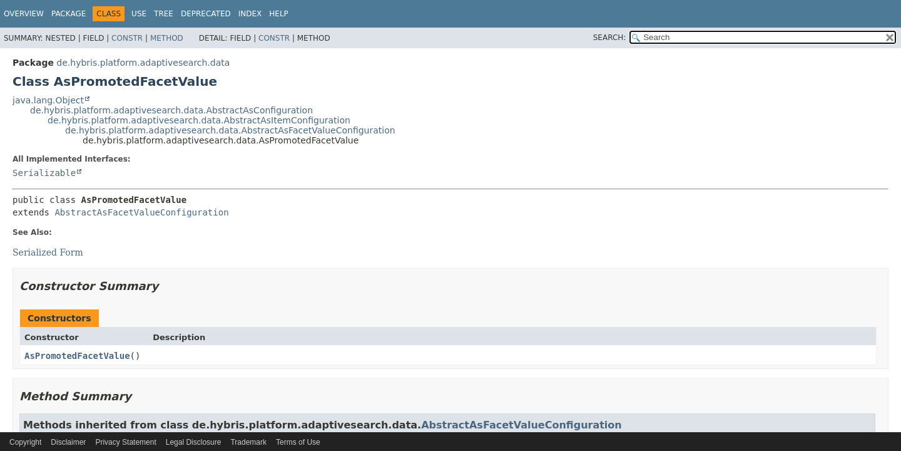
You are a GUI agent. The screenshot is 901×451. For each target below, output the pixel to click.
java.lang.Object (48, 100)
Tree (163, 13)
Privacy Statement (125, 442)
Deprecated (206, 13)
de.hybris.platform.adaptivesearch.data (143, 63)
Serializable (44, 173)
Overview (24, 13)
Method (166, 38)
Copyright (25, 442)
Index (250, 13)
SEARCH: (609, 37)
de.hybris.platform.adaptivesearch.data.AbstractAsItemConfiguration (199, 120)
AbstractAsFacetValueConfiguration (141, 212)
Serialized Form (48, 252)
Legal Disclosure (193, 442)
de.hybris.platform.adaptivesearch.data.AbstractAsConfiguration (171, 110)
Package (68, 13)
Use (138, 13)
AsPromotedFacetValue (77, 356)
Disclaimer (68, 442)
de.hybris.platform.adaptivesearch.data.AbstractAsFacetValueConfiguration (230, 130)
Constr (127, 38)
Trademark (248, 442)
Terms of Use (298, 442)
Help (278, 13)
